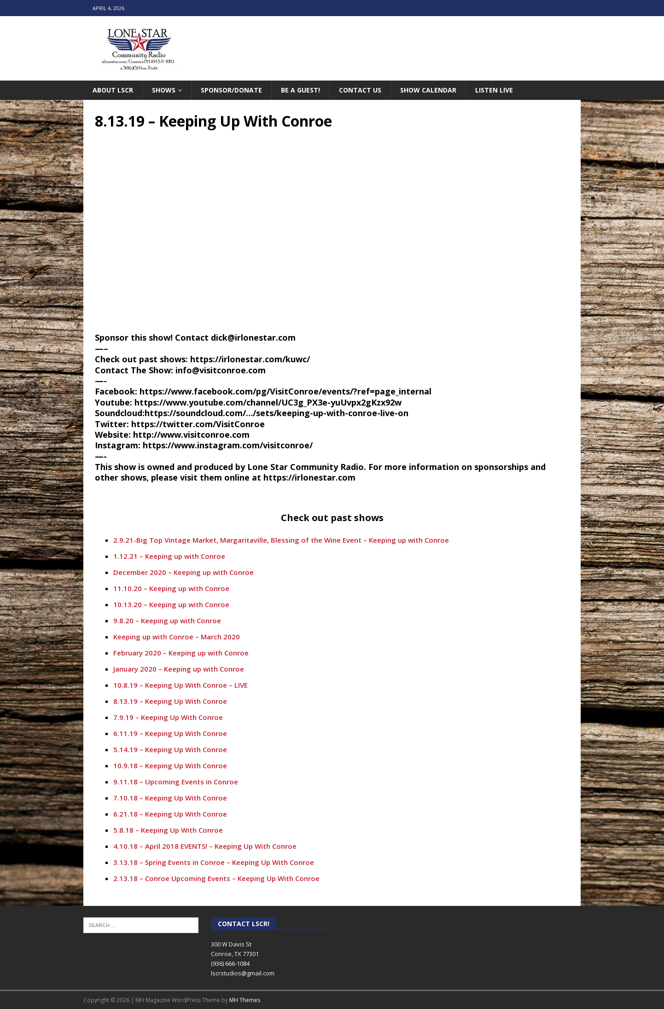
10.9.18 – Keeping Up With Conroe (170, 765)
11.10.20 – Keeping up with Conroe (171, 588)
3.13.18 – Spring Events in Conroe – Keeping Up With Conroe (213, 862)
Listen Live (494, 90)
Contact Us (360, 90)
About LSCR (113, 90)
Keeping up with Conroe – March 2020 (176, 636)
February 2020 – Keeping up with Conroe (181, 652)
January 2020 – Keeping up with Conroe (178, 668)
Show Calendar (428, 90)
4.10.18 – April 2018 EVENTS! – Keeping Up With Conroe (205, 846)
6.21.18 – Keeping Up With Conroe (170, 813)
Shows (163, 90)
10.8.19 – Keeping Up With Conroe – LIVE (180, 685)
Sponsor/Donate (231, 90)
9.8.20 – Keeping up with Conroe (167, 620)
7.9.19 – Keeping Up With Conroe (168, 717)
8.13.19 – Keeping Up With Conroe (170, 701)
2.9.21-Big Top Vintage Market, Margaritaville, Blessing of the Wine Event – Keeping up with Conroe (281, 540)
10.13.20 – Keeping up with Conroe (171, 604)
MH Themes (244, 1000)
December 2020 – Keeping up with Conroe (183, 572)
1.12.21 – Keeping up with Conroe (169, 556)
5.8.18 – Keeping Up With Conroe (168, 830)
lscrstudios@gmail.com (242, 973)
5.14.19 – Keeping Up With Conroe (170, 749)
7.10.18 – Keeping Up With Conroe (170, 797)
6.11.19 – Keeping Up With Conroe (170, 733)
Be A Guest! (300, 90)
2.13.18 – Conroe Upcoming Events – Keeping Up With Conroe (216, 878)
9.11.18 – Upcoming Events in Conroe (175, 781)
